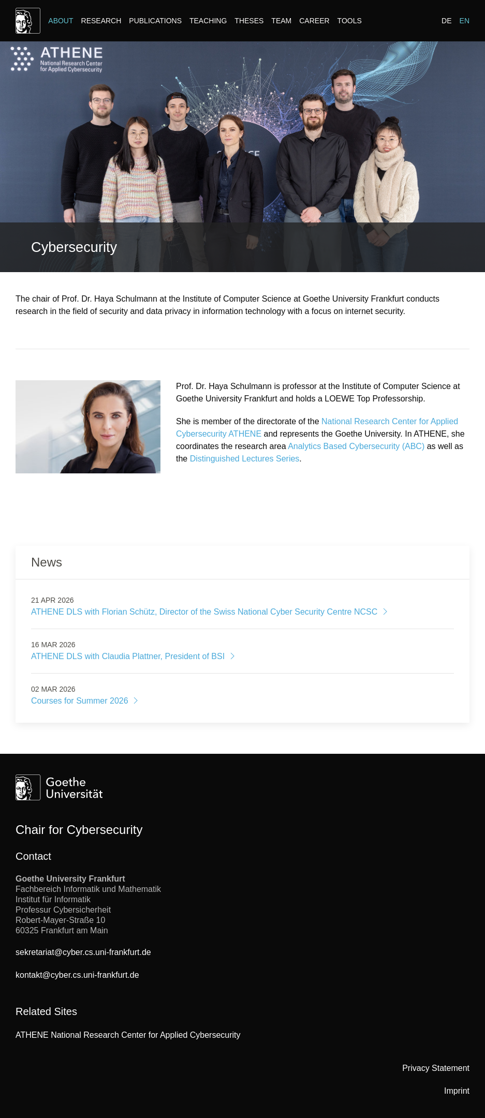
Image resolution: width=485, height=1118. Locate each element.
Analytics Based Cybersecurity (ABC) (356, 446)
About (60, 21)
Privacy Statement (435, 1068)
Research (101, 21)
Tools (349, 21)
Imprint (456, 1090)
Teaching (208, 21)
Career (314, 21)
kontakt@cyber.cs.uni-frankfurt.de (77, 975)
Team (281, 21)
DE (446, 21)
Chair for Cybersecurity (79, 830)
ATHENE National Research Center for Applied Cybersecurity (128, 1035)
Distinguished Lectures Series (245, 458)
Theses (248, 21)
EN (464, 21)
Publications (155, 21)
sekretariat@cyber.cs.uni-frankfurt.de (83, 952)
